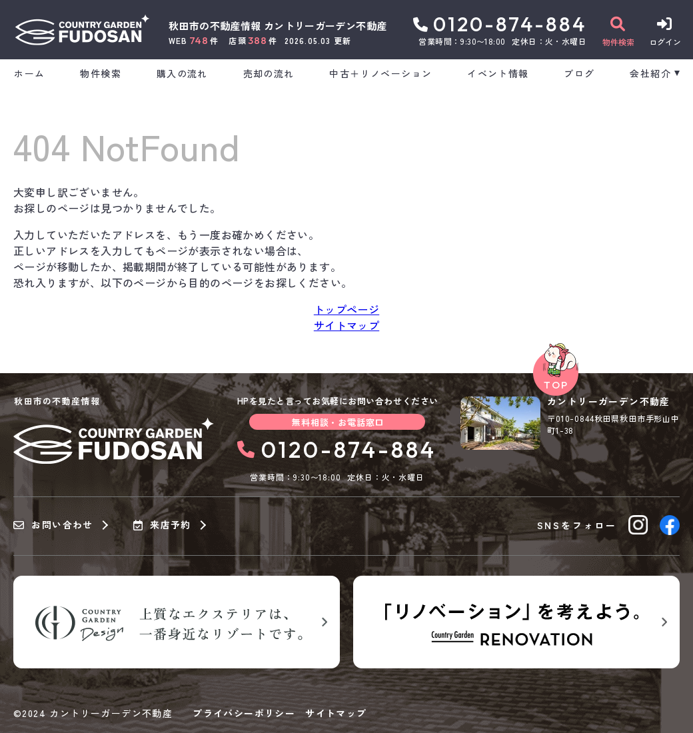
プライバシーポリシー (244, 713)
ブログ (579, 73)
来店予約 (162, 525)
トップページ (346, 309)
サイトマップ (346, 325)
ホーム (29, 73)
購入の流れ (182, 73)
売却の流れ (269, 73)
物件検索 (100, 73)
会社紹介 (650, 73)
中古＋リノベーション (380, 73)
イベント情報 (497, 73)
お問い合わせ (53, 525)
